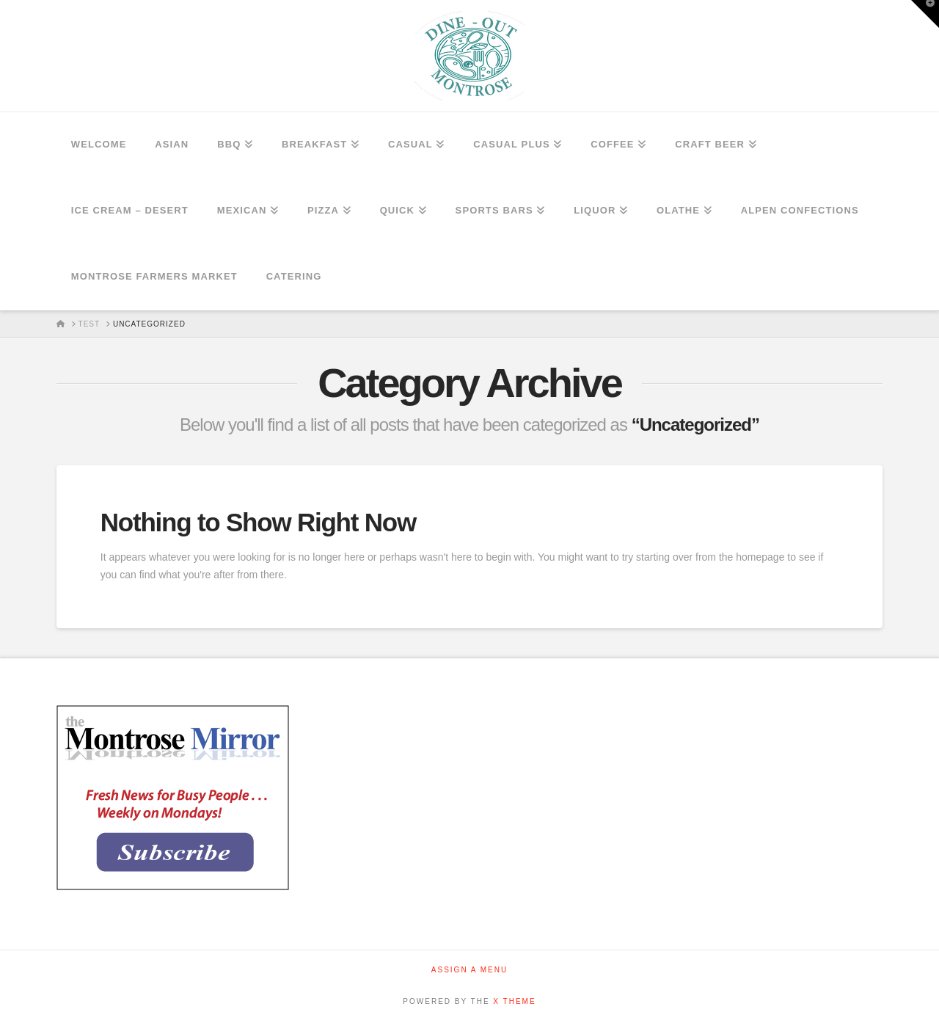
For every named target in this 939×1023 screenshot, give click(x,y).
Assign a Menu (469, 970)
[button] (925, 14)
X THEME (514, 1001)
